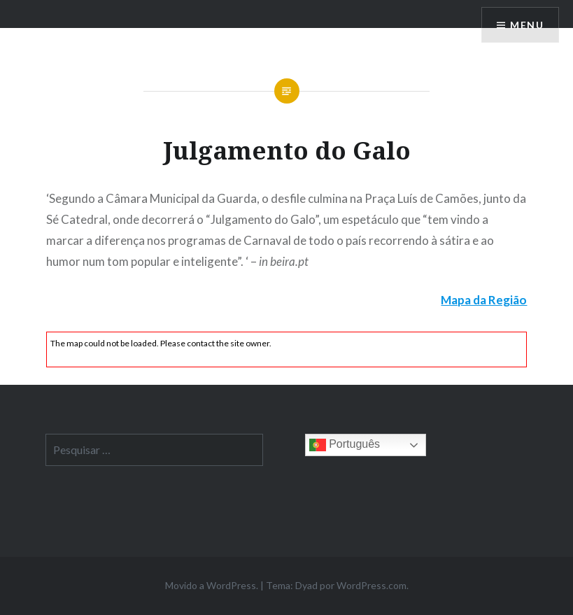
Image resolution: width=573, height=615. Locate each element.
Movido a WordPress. (211, 585)
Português (344, 445)
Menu (527, 25)
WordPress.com (371, 585)
